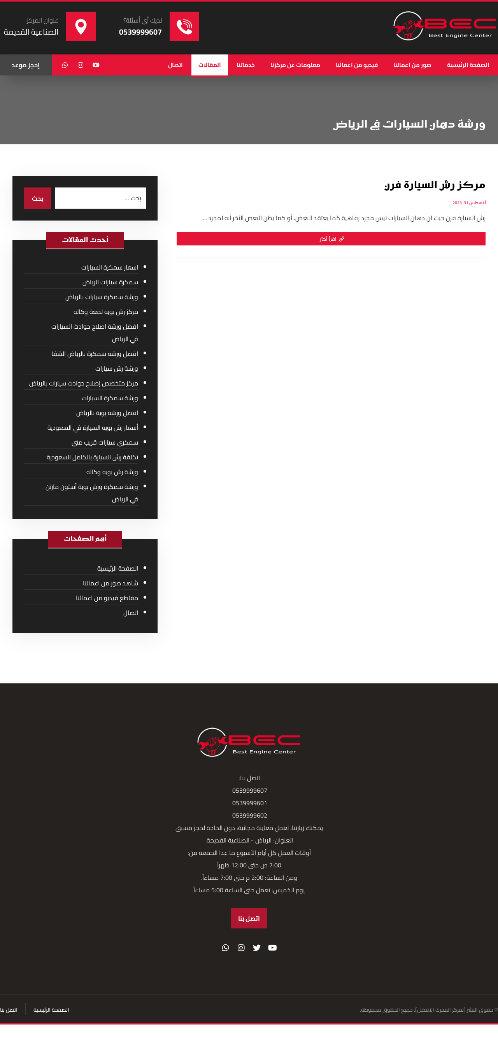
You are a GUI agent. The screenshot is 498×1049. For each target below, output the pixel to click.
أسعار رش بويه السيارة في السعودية (92, 427)
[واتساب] (65, 65)
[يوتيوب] (96, 65)
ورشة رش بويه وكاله (112, 472)
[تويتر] (257, 948)
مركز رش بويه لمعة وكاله (106, 311)
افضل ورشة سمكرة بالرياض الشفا (94, 353)
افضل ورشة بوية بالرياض (107, 413)
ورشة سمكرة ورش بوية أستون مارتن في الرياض (92, 493)
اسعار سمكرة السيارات (109, 267)
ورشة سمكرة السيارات (110, 398)
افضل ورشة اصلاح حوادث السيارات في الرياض (94, 332)
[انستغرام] (80, 65)
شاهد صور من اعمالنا (110, 583)
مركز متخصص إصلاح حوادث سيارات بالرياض (83, 383)
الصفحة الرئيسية (117, 568)
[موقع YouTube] (272, 948)
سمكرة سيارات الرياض (110, 282)
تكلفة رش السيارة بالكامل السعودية (92, 457)
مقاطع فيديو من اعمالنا (107, 598)
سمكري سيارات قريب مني (105, 442)
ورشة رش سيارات (116, 368)
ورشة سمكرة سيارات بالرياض (101, 297)
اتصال (130, 612)
